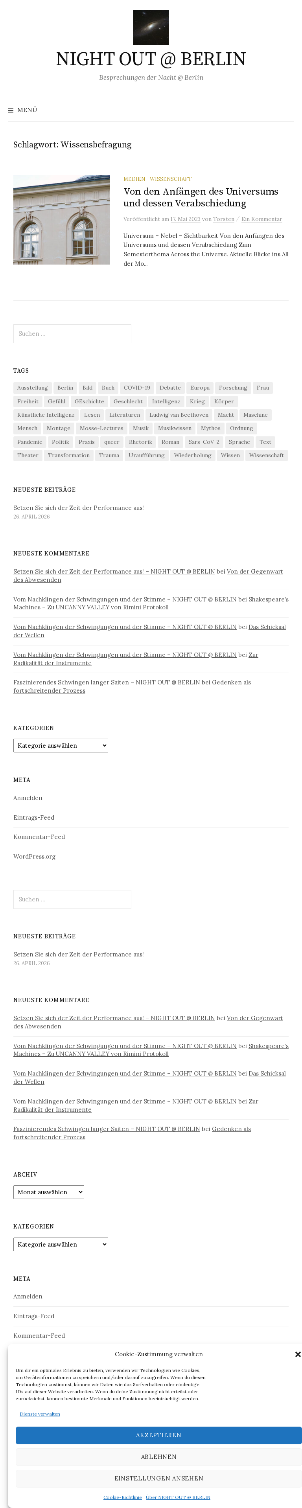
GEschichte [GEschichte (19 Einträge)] (89, 401)
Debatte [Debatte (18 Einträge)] (170, 387)
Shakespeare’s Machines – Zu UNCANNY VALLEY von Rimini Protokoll (151, 603)
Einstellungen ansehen (159, 1478)
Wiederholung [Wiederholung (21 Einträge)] (193, 455)
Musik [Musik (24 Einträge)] (141, 428)
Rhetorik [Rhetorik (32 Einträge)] (140, 441)
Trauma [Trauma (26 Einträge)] (109, 455)
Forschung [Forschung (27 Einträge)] (233, 387)
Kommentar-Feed (39, 836)
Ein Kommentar (261, 219)
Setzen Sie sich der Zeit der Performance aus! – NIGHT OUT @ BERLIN (114, 571)
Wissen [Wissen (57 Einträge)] (230, 455)
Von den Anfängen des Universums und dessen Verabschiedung (200, 198)
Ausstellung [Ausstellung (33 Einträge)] (32, 387)
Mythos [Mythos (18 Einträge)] (211, 428)
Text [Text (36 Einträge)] (265, 441)
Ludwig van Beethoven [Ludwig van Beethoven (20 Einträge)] (178, 414)
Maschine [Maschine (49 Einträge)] (255, 414)
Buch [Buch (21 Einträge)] (108, 387)
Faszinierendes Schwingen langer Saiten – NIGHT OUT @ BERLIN (106, 682)
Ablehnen (159, 1456)
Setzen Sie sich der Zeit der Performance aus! (78, 507)
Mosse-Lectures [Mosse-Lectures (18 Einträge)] (101, 428)
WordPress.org (34, 856)
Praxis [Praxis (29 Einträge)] (87, 441)
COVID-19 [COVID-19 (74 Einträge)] (137, 387)
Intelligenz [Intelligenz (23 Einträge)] (166, 401)
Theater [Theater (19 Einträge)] (28, 455)
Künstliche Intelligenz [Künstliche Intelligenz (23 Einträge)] (46, 414)
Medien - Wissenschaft (157, 179)
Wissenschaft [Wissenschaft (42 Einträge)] (266, 455)
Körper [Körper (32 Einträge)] (224, 401)
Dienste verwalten (40, 1414)
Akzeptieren (158, 1435)
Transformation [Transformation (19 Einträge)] (69, 455)
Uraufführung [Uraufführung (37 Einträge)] (147, 455)
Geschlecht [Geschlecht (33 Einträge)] (128, 401)
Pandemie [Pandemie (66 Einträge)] (29, 441)
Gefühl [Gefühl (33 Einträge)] (56, 401)
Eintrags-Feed (33, 817)
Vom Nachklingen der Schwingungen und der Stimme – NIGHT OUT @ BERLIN (125, 599)
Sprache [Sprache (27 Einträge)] (239, 441)
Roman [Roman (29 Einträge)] (170, 441)
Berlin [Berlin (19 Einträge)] (65, 387)
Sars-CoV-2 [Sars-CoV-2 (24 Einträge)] (204, 441)
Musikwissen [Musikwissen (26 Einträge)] (175, 428)
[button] (298, 1354)
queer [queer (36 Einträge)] (112, 441)
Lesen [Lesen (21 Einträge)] (92, 414)
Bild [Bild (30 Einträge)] (87, 387)
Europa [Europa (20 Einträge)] (200, 387)
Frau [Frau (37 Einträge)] (263, 387)
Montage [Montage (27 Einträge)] (58, 428)
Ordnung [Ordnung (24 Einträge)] (241, 428)
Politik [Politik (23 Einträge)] (60, 441)
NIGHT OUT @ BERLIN (151, 60)
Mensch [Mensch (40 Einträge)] (27, 428)
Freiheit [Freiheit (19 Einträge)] (28, 401)
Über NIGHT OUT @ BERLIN (178, 1497)
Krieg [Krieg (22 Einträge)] (197, 401)
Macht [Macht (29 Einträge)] (226, 414)
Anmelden (27, 798)
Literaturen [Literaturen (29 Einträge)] (124, 414)
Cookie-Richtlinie (122, 1497)
